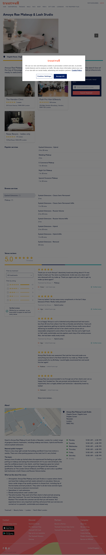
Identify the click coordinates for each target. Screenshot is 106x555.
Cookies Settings (44, 76)
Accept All (60, 76)
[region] (53, 68)
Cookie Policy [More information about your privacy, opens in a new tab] (77, 70)
